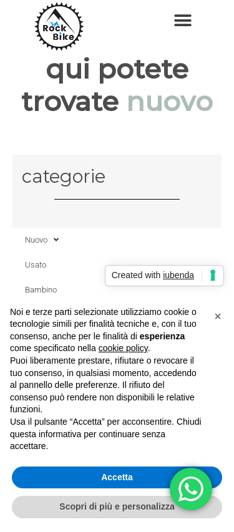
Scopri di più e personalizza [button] (116, 506)
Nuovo (42, 240)
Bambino (41, 289)
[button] (182, 20)
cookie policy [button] (123, 348)
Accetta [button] (117, 477)
